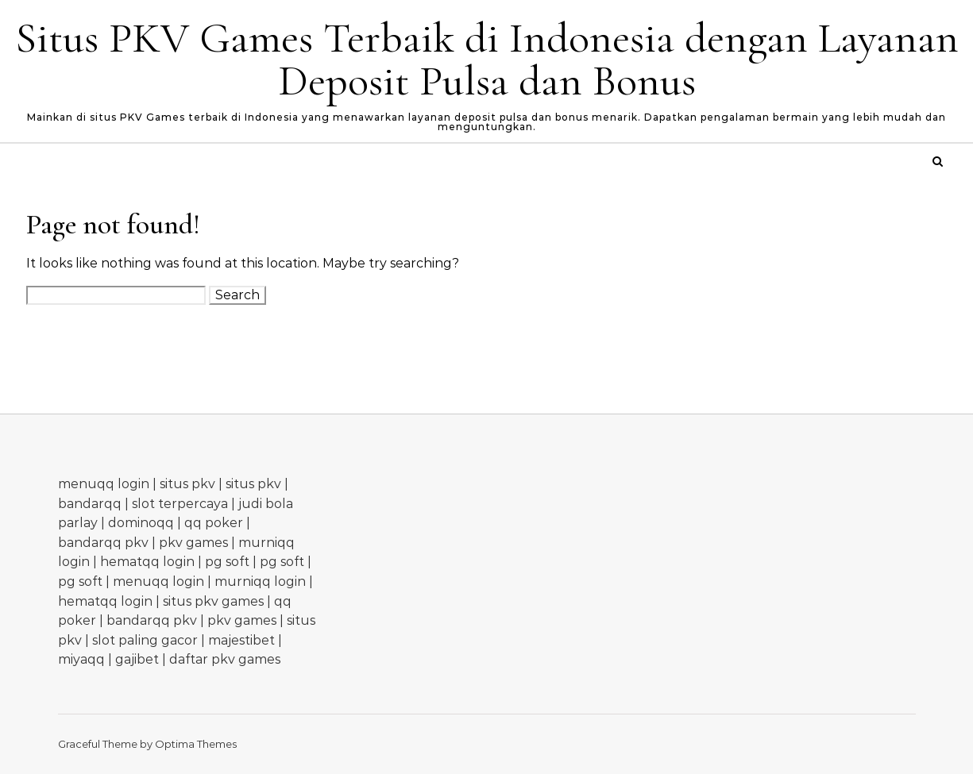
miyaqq (81, 659)
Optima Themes (196, 743)
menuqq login (103, 483)
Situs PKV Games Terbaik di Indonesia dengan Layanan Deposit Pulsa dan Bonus (487, 59)
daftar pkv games (224, 659)
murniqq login (260, 581)
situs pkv (187, 483)
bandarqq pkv (103, 542)
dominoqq (141, 522)
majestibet (241, 640)
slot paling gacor (145, 640)
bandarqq (90, 503)
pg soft (227, 561)
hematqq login (147, 561)
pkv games (193, 542)
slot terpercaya (180, 503)
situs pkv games (213, 601)
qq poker (213, 522)
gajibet (137, 659)
